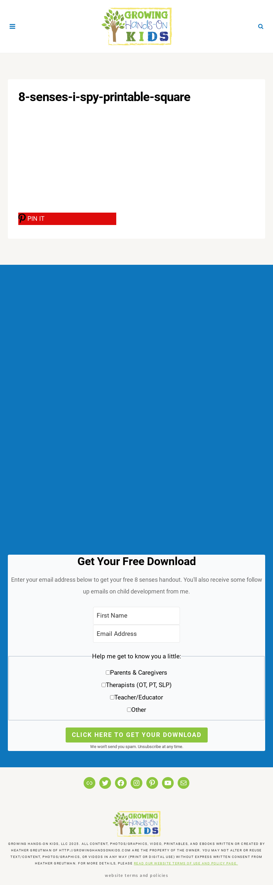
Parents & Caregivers (138, 672)
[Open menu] (13, 26)
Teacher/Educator (138, 697)
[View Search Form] (260, 26)
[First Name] (136, 616)
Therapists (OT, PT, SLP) (139, 685)
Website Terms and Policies (136, 875)
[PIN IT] (67, 219)
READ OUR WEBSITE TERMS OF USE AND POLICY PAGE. (186, 863)
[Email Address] (136, 634)
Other (138, 709)
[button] (136, 685)
